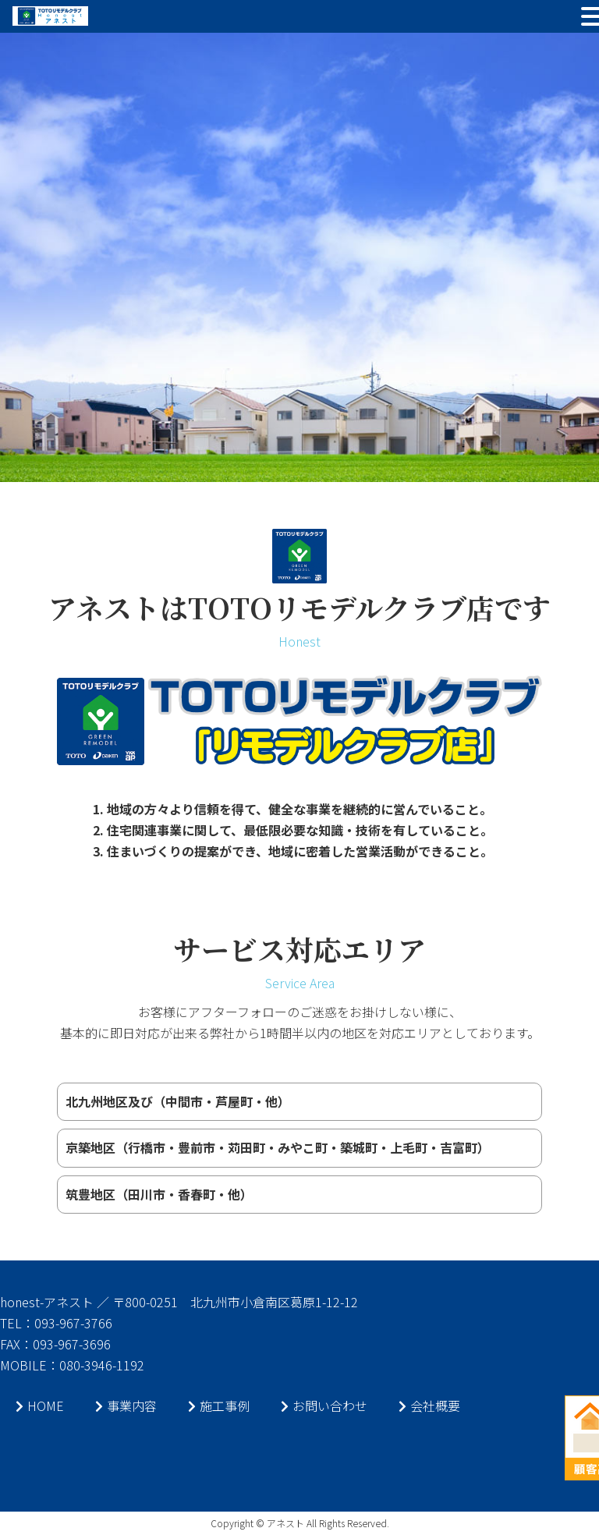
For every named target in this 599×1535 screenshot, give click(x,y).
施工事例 (219, 1405)
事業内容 (126, 1405)
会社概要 (429, 1405)
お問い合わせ (324, 1405)
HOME (40, 1405)
